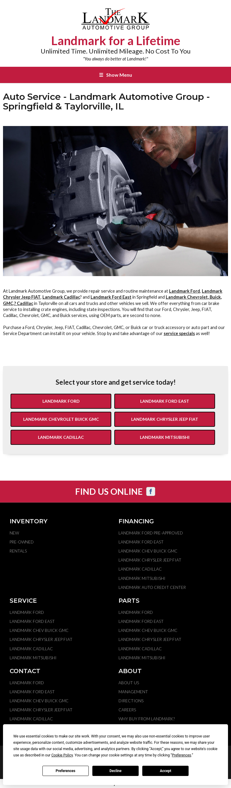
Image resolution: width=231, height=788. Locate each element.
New (14, 533)
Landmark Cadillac (61, 297)
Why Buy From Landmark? (147, 718)
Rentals (18, 551)
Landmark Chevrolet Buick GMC (61, 419)
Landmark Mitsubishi (164, 437)
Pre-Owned (22, 542)
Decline (115, 771)
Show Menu (115, 75)
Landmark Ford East (111, 297)
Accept (165, 771)
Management (133, 691)
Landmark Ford (184, 291)
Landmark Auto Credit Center (152, 587)
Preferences (65, 771)
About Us (129, 682)
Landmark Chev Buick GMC (148, 551)
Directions (131, 700)
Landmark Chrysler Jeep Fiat (164, 419)
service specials (179, 333)
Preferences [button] (181, 755)
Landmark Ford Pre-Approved (151, 533)
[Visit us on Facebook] (150, 491)
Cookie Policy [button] (62, 755)
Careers (127, 709)
